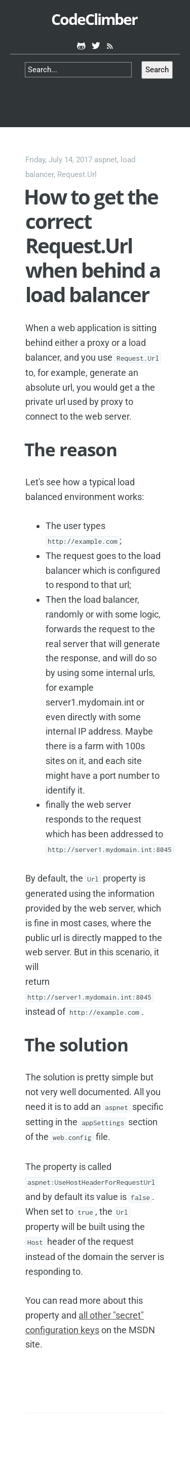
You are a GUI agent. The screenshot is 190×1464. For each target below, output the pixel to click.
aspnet (105, 159)
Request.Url (77, 174)
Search (157, 69)
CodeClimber (94, 19)
